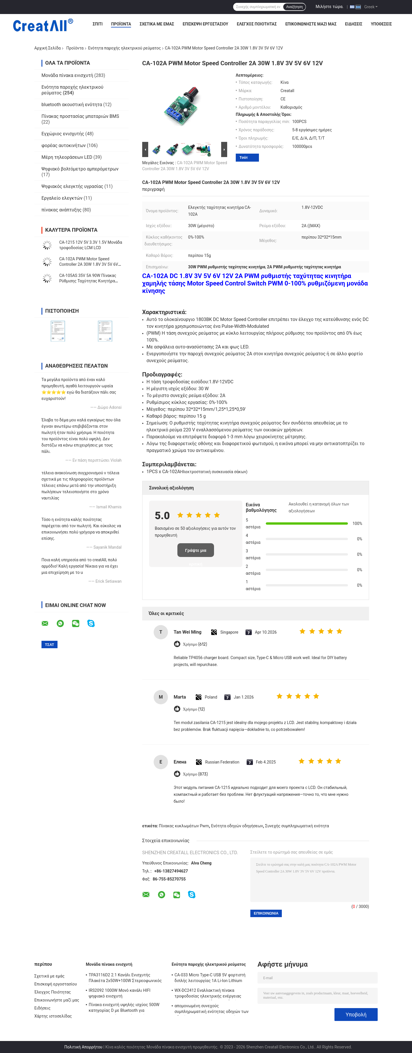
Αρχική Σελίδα (47, 48)
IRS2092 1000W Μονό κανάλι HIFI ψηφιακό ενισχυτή (119, 993)
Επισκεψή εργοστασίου (205, 24)
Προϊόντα (121, 24)
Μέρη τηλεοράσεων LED (66, 157)
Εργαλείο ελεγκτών (61, 198)
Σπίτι (98, 24)
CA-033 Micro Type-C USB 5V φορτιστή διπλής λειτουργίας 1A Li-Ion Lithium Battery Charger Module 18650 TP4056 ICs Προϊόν (213, 979)
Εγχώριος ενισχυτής (62, 133)
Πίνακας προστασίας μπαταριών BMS (80, 116)
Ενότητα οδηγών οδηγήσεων (237, 826)
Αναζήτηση (294, 7)
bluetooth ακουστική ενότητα (71, 104)
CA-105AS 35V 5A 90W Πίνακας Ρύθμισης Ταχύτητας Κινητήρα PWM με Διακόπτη (87, 281)
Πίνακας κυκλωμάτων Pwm (184, 826)
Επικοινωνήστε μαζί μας (310, 24)
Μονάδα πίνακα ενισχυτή (67, 75)
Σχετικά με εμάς (157, 24)
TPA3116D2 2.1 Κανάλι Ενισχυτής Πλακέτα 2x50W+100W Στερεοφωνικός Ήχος (125, 979)
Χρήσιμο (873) (195, 774)
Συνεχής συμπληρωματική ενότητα (297, 826)
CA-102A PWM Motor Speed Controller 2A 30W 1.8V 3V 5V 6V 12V (88, 264)
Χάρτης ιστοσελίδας (53, 1016)
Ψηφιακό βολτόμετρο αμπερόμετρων (79, 169)
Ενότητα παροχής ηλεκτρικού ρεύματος (124, 48)
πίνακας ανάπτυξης (61, 210)
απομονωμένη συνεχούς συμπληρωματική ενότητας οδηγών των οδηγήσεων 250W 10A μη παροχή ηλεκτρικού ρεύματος (212, 1010)
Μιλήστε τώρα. (329, 6)
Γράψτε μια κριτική (195, 552)
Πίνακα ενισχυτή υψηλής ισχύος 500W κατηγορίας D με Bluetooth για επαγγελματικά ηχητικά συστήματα (124, 1008)
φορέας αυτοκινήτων (63, 145)
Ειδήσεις (353, 24)
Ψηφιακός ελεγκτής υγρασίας (72, 186)
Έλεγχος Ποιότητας (257, 24)
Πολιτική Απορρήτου (83, 1047)
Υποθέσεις (381, 24)
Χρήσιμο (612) (195, 644)
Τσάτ (243, 157)
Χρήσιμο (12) (194, 709)
